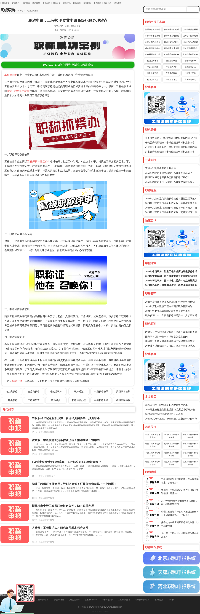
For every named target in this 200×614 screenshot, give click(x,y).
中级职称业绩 (101, 400)
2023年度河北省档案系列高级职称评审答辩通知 (170, 302)
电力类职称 (11, 391)
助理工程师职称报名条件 (171, 454)
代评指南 (26, 3)
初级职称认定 (171, 61)
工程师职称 (10, 74)
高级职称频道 (32, 11)
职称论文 (56, 3)
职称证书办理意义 (152, 42)
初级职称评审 (190, 61)
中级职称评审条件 (142, 600)
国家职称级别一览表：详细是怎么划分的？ (167, 336)
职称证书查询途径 (190, 36)
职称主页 (5, 3)
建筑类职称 (56, 391)
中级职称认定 (171, 67)
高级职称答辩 (123, 391)
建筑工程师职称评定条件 (171, 463)
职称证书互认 (190, 73)
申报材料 (46, 3)
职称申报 (17, 381)
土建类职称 (11, 400)
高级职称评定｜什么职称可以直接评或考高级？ (170, 182)
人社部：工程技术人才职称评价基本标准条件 (60, 527)
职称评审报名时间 (171, 42)
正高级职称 (159, 600)
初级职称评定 (152, 79)
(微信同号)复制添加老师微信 (68, 64)
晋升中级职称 (152, 73)
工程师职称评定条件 (38, 161)
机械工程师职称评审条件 (190, 463)
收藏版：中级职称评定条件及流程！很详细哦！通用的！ (67, 440)
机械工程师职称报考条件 (171, 445)
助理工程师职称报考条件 (190, 435)
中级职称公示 (101, 391)
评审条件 (16, 3)
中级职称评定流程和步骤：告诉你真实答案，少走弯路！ (67, 418)
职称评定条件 (107, 600)
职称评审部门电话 (171, 29)
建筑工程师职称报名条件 (152, 445)
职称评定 (25, 91)
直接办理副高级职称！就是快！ (161, 168)
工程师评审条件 (42, 600)
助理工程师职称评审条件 (152, 435)
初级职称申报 (123, 400)
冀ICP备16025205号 (100, 612)
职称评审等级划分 (190, 48)
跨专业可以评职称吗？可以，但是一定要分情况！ (171, 345)
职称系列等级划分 (152, 54)
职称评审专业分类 (171, 48)
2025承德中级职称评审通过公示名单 (164, 414)
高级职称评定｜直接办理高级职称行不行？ (167, 177)
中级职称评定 (171, 79)
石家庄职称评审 (91, 600)
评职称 (20, 11)
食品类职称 (34, 391)
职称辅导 (36, 3)
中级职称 (97, 3)
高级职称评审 (190, 67)
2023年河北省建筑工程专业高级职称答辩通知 (168, 306)
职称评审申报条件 (152, 36)
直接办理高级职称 (190, 54)
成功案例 (118, 3)
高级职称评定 (190, 79)
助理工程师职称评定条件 (190, 445)
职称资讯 (67, 3)
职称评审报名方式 (190, 42)
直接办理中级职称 (171, 54)
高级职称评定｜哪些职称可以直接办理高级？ (168, 173)
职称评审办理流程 (171, 36)
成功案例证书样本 (152, 48)
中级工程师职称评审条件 (152, 454)
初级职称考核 (152, 61)
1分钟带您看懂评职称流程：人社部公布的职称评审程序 (66, 462)
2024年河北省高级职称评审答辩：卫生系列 (167, 311)
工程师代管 (34, 400)
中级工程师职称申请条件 (171, 435)
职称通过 (79, 391)
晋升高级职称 (171, 73)
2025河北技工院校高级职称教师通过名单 (166, 405)
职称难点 (56, 400)
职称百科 (77, 3)
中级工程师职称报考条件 (190, 454)
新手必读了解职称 (152, 29)
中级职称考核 (152, 67)
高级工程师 (13, 91)
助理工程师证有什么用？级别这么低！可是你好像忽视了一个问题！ (74, 484)
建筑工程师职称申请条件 (152, 463)
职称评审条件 (59, 600)
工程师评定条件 (124, 600)
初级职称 (87, 3)
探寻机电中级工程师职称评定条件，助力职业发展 (63, 505)
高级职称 (107, 3)
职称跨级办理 (79, 400)
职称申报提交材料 (190, 29)
